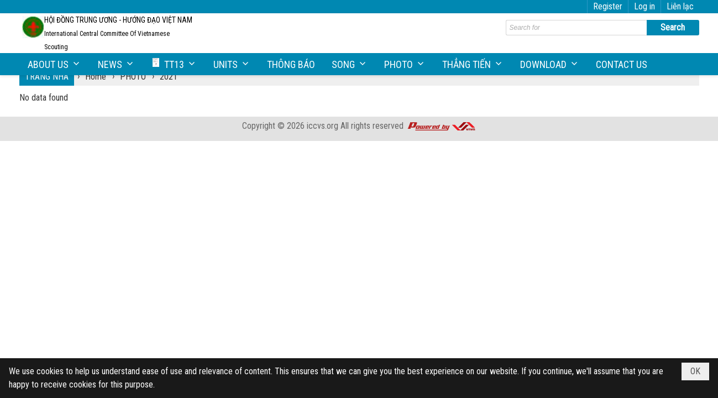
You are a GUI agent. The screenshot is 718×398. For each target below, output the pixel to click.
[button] (54, 64)
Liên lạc (680, 6)
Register (607, 6)
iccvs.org (322, 126)
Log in (644, 6)
